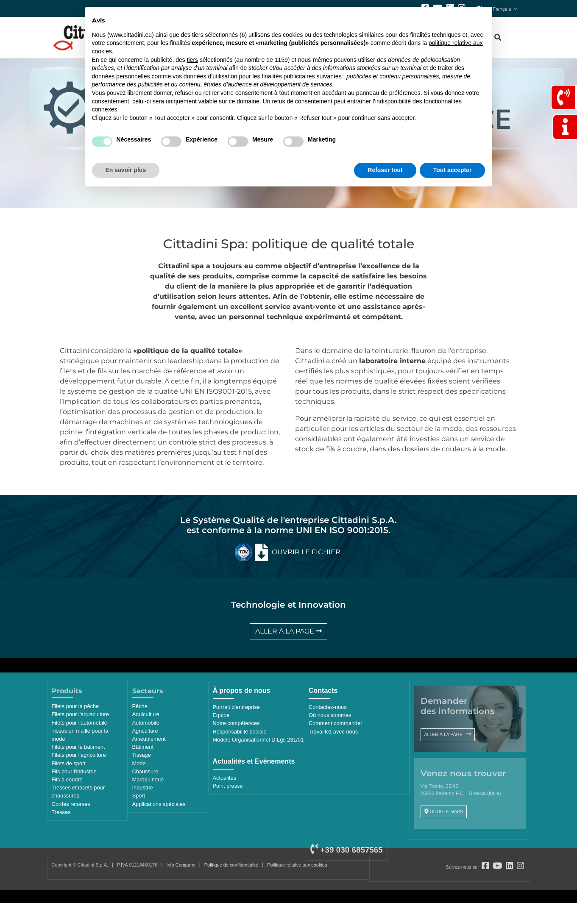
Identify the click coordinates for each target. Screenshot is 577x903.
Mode (139, 763)
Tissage (141, 755)
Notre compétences (236, 723)
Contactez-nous (328, 707)
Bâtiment (143, 747)
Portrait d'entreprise (236, 707)
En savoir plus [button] (126, 170)
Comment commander (335, 723)
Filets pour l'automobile (79, 723)
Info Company (180, 864)
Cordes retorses (71, 804)
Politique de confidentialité (231, 864)
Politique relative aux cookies (297, 864)
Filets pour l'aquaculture (80, 714)
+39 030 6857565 (346, 849)
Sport (138, 795)
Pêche (140, 706)
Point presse (228, 786)
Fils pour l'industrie (74, 771)
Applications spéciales (159, 804)
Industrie (142, 787)
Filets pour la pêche (75, 706)
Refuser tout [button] (385, 170)
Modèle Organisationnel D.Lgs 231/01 (258, 739)
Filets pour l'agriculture (79, 755)
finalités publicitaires (288, 76)
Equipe (221, 715)
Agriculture (145, 731)
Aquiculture (145, 714)
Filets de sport (69, 763)
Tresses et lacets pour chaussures (78, 791)
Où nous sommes (330, 715)
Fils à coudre (67, 779)
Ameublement (149, 739)
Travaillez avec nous (333, 731)
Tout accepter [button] (452, 170)
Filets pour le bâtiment (78, 747)
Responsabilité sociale (240, 731)
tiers (192, 59)
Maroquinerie (148, 779)
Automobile (145, 723)
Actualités (224, 778)
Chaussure (145, 771)
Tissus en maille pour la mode (80, 735)
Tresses (61, 812)
